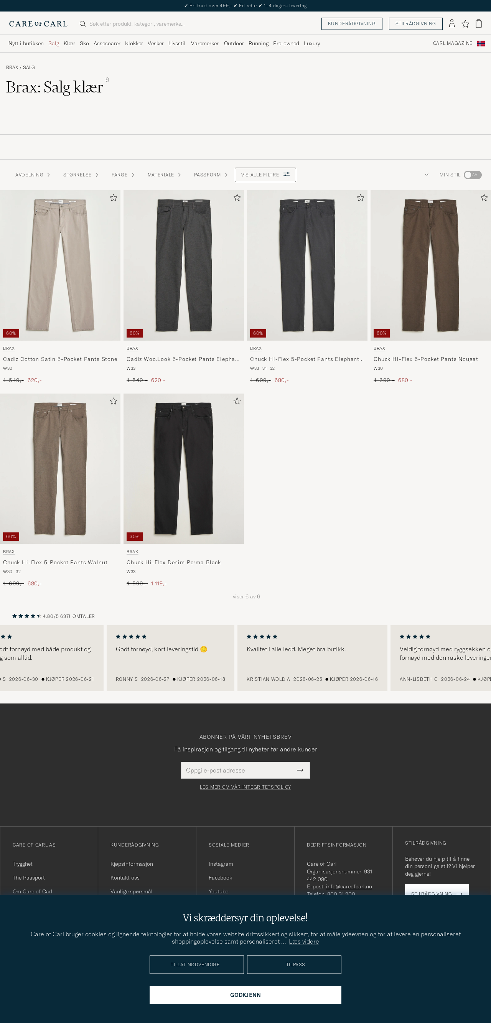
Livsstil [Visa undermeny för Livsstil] (177, 43)
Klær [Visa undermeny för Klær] (69, 43)
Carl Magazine (453, 43)
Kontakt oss (125, 877)
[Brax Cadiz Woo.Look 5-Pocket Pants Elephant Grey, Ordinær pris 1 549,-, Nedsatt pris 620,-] (184, 287)
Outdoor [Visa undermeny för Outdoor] (234, 43)
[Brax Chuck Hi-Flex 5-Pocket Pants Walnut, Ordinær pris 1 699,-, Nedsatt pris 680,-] (60, 491)
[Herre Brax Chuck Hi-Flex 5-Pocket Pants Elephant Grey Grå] (307, 265)
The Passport (29, 877)
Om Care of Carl (33, 891)
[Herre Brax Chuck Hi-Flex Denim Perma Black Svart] (184, 469)
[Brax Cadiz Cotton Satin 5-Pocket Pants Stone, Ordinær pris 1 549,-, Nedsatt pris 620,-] (60, 287)
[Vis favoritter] (465, 24)
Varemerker (205, 43)
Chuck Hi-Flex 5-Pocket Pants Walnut (55, 562)
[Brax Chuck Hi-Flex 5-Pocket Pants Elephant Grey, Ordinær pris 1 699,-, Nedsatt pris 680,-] (307, 287)
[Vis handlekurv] (479, 23)
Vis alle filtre (265, 175)
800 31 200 (341, 894)
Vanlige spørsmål (131, 891)
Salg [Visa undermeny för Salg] (53, 43)
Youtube (218, 891)
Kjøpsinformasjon (131, 863)
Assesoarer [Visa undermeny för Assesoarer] (107, 43)
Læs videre (304, 941)
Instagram (221, 863)
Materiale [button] (165, 175)
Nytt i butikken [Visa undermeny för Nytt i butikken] (26, 43)
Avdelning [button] (33, 175)
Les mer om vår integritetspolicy (245, 787)
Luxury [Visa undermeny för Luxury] (312, 43)
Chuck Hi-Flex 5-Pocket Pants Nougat (426, 359)
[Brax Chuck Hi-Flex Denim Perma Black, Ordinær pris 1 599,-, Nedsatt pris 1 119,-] (184, 491)
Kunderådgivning (352, 23)
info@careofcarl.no (349, 886)
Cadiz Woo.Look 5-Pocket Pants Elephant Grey (184, 359)
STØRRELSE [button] (81, 175)
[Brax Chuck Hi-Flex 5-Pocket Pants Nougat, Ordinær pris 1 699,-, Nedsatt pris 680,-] (431, 287)
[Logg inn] (452, 23)
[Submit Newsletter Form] (300, 770)
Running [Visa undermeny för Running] (259, 43)
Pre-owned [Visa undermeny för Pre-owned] (286, 43)
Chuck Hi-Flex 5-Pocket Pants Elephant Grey (304, 359)
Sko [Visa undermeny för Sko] (84, 43)
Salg (29, 67)
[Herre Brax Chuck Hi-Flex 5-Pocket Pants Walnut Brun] (60, 469)
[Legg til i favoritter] (112, 199)
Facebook (220, 877)
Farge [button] (123, 175)
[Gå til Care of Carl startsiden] (38, 24)
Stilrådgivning (415, 23)
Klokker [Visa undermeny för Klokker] (134, 43)
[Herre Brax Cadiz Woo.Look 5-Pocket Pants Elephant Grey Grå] (184, 265)
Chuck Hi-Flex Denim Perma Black (174, 562)
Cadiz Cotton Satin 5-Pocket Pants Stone (60, 359)
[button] (425, 175)
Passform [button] (211, 175)
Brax (12, 67)
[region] (245, 658)
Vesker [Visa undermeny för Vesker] (156, 43)
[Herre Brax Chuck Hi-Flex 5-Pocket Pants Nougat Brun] (431, 265)
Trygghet (23, 863)
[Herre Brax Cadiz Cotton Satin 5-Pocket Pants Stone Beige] (60, 265)
